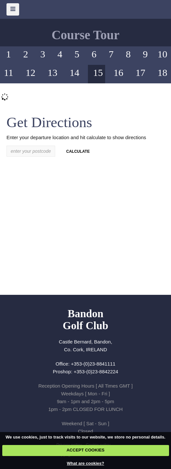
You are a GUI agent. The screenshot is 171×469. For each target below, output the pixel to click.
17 (140, 72)
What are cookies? (85, 463)
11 (8, 72)
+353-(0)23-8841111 (93, 364)
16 (118, 72)
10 (162, 54)
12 (30, 72)
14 (74, 72)
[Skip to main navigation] (12, 9)
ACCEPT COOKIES (85, 450)
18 (162, 72)
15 (98, 72)
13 (52, 72)
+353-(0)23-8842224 (96, 371)
